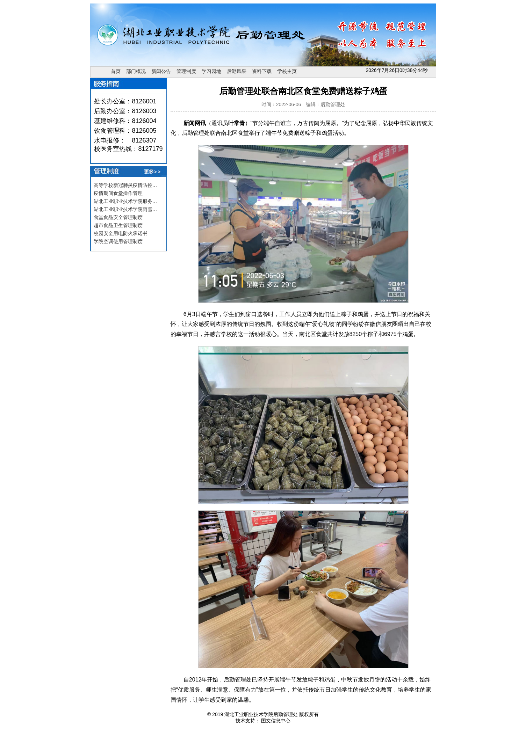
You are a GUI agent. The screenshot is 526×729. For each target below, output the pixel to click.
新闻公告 (161, 71)
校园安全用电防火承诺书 (120, 233)
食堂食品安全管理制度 (118, 217)
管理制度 (186, 71)
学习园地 (211, 71)
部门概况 (136, 71)
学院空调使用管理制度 (118, 241)
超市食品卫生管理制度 (118, 225)
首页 (116, 71)
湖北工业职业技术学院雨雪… (125, 209)
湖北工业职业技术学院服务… (125, 201)
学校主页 (287, 71)
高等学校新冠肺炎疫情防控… (125, 185)
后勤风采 (236, 71)
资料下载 (262, 71)
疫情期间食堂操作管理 (118, 193)
